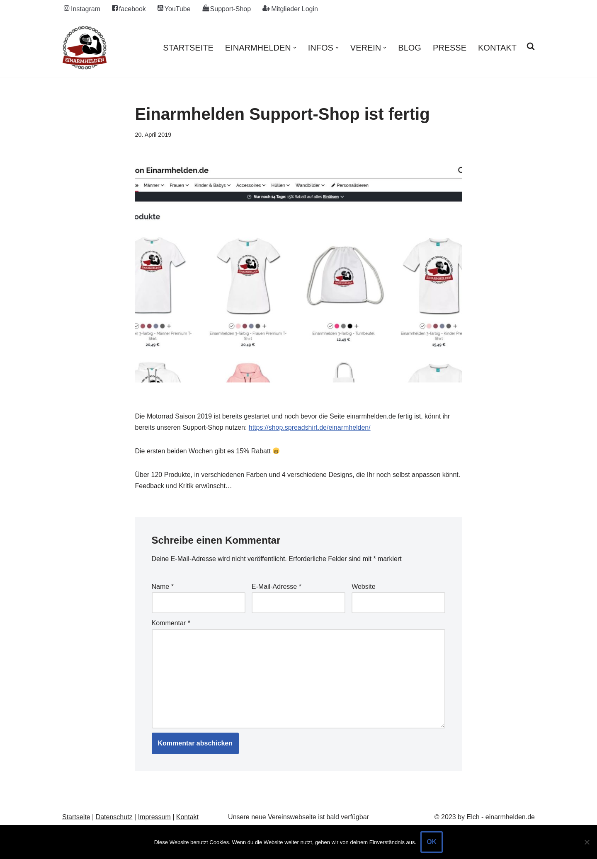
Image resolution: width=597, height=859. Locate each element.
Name (163, 586)
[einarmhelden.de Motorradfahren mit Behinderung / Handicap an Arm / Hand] (84, 47)
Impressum (154, 817)
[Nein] (586, 842)
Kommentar (171, 623)
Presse (449, 47)
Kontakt (497, 47)
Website (364, 586)
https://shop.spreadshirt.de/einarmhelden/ (310, 427)
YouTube (174, 8)
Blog (409, 47)
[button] (294, 47)
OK (432, 841)
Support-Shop (226, 8)
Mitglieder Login (290, 8)
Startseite (188, 47)
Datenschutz (114, 817)
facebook (129, 8)
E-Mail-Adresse (276, 586)
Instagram (82, 8)
